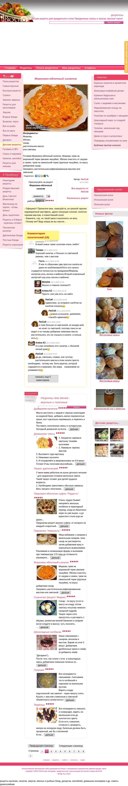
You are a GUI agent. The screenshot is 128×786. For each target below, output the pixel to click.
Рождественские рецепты (11, 190)
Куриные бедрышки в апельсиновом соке (104, 97)
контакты (74, 760)
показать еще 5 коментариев (43, 378)
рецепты (55, 760)
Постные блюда (11, 240)
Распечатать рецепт (77, 198)
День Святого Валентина (9, 198)
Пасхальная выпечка (9, 229)
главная (46, 760)
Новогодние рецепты (9, 182)
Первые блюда (10, 135)
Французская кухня (103, 195)
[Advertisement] (64, 45)
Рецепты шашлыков (13, 245)
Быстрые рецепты (12, 90)
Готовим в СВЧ (10, 149)
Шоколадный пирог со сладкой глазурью (109, 122)
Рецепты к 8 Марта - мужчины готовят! (12, 221)
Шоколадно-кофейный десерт (109, 91)
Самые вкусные (11, 86)
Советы (90, 67)
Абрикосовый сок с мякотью (109, 407)
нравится (38, 196)
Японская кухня (102, 204)
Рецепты (26, 67)
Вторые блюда (10, 117)
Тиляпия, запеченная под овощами (107, 130)
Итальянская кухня (103, 200)
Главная (10, 67)
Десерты (7, 140)
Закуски (7, 112)
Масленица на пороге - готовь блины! (10, 207)
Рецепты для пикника (9, 164)
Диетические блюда (13, 235)
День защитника (11, 215)
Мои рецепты (71, 67)
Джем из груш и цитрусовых (108, 136)
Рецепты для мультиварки (9, 106)
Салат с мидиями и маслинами (109, 103)
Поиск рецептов (47, 67)
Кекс (109, 257)
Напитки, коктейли (12, 158)
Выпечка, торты (10, 121)
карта (82, 760)
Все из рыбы (9, 126)
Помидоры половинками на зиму (110, 141)
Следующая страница (71, 746)
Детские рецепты (12, 144)
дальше (74, 429)
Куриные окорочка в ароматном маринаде (110, 84)
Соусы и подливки (12, 154)
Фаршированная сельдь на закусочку (107, 109)
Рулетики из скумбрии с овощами (111, 116)
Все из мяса (9, 131)
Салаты (6, 95)
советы (65, 760)
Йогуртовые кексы (109, 334)
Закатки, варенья (11, 100)
